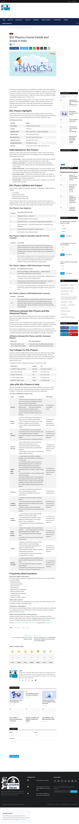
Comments (13, 729)
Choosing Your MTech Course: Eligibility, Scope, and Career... (49, 702)
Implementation (64, 302)
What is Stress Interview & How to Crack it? (73, 113)
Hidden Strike (64, 310)
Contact (3, 1)
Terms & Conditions (65, 804)
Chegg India (49, 622)
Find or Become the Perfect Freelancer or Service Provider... (73, 196)
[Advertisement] (27, 13)
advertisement (71, 313)
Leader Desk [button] (19, 20)
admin (12, 44)
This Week (63, 96)
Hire (71, 299)
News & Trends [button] (46, 20)
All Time (75, 96)
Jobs (27, 627)
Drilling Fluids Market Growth (67, 296)
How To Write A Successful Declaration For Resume (15, 719)
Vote (62, 244)
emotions (72, 293)
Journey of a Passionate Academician (72, 217)
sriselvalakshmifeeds (73, 106)
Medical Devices (64, 293)
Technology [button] (57, 20)
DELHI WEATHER (69, 158)
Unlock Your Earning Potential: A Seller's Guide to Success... (73, 186)
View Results (69, 244)
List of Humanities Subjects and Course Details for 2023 (22, 638)
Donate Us (57, 804)
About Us (10, 20)
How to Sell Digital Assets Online (73, 120)
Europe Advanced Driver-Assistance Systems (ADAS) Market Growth (68, 306)
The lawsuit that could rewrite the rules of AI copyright (73, 129)
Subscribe (73, 791)
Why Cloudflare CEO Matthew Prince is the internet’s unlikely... (72, 139)
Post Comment (14, 756)
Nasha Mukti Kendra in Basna (42, 780)
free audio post (64, 316)
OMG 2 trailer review (65, 319)
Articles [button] (28, 20)
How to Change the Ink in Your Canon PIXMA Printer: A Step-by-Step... (43, 788)
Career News (16, 627)
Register (74, 1)
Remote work (64, 322)
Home (3, 20)
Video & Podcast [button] (7, 23)
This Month (69, 96)
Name (11, 732)
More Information (23, 819)
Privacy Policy (74, 804)
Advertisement (50, 804)
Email (35, 732)
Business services (64, 299)
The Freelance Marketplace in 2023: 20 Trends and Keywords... (43, 794)
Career (12, 27)
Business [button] (36, 20)
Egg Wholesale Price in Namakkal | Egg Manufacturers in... (73, 102)
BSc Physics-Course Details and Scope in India (25, 622)
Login (69, 1)
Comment (12, 738)
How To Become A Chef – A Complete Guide (16, 701)
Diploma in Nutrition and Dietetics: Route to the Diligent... (32, 719)
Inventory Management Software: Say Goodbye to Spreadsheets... (73, 207)
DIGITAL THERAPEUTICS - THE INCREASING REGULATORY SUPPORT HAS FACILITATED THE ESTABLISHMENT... (45, 639)
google (70, 310)
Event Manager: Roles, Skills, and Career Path (48, 718)
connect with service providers (67, 325)
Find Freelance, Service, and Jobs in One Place (32, 694)
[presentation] (20, 751)
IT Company (63, 313)
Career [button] (66, 20)
